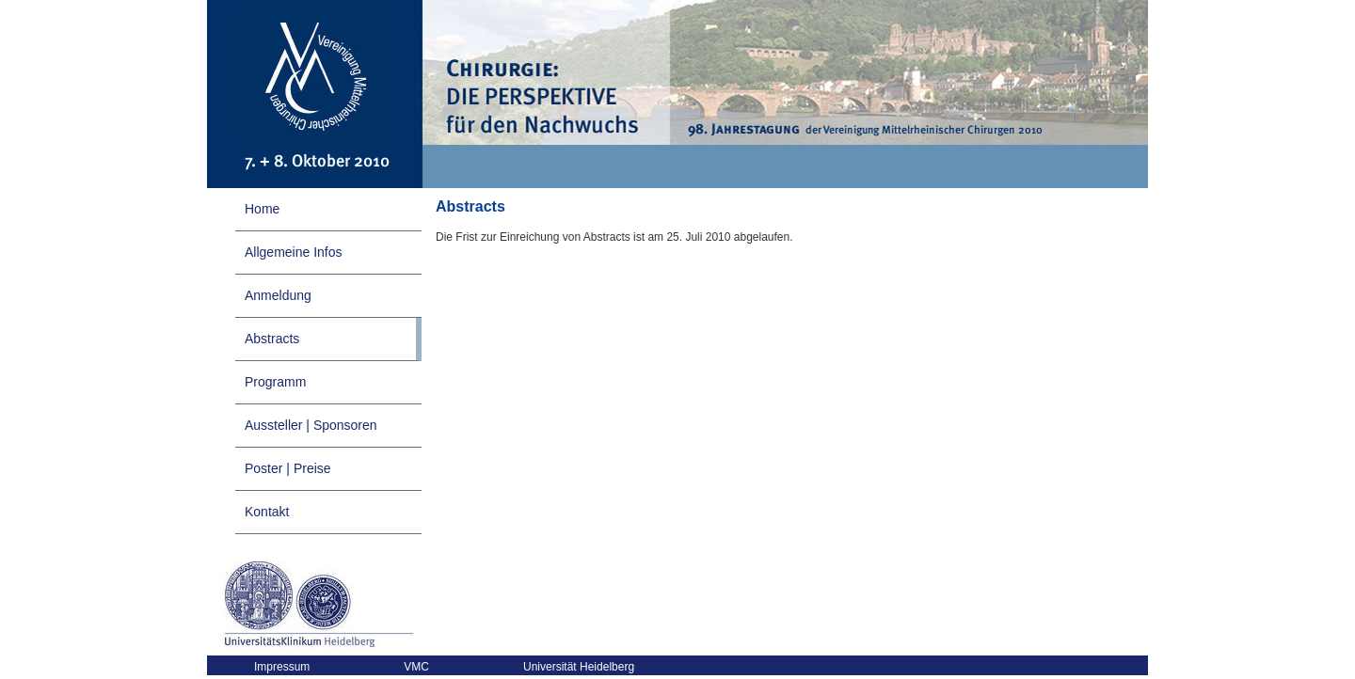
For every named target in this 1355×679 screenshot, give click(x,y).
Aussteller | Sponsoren (311, 425)
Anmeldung (278, 295)
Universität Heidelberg (578, 666)
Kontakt (267, 511)
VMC (416, 666)
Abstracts (272, 338)
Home (262, 208)
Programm (275, 381)
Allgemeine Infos (294, 252)
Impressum (282, 666)
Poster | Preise (288, 468)
